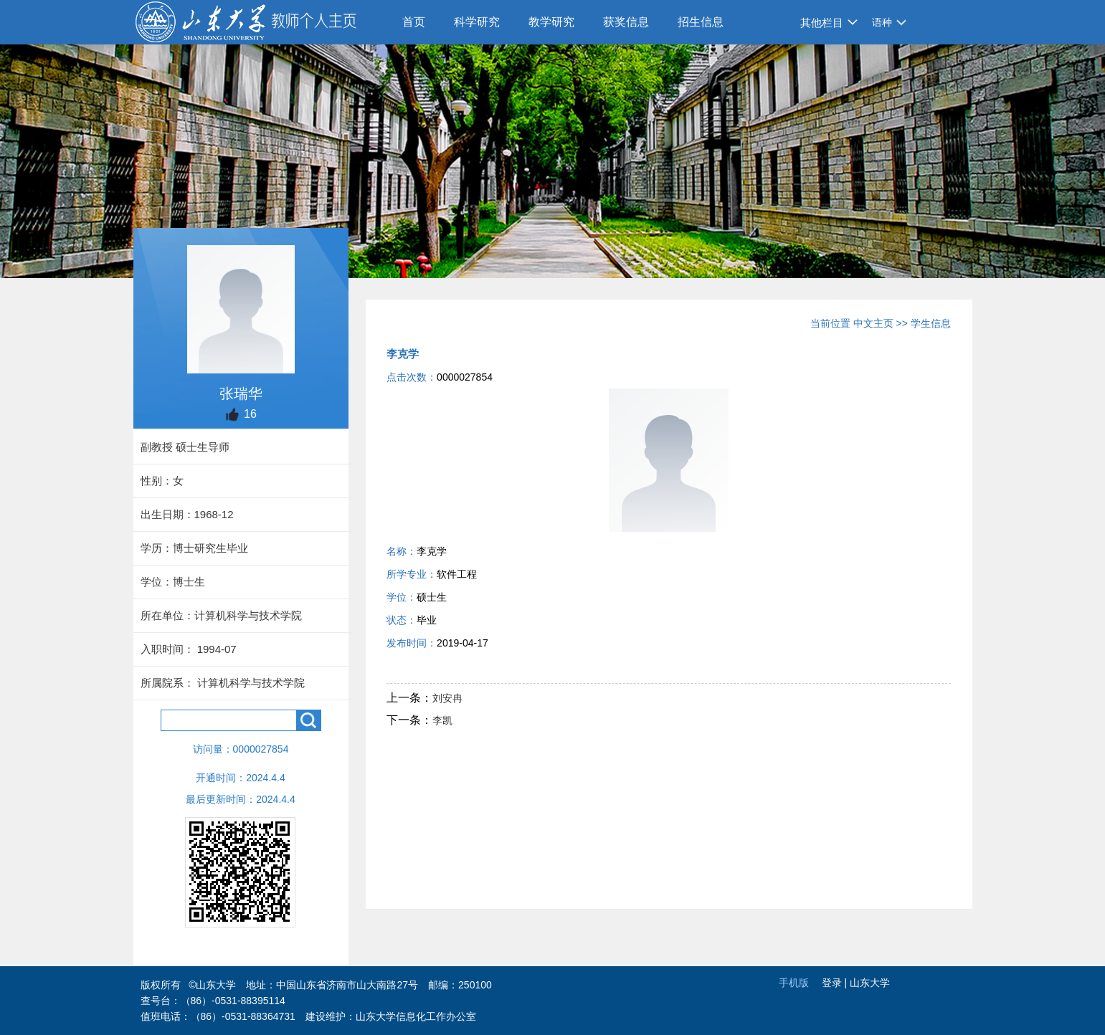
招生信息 (701, 22)
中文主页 (873, 323)
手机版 (794, 982)
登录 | (836, 982)
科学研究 (477, 22)
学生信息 (931, 323)
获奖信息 (626, 22)
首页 (413, 22)
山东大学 (870, 982)
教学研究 (551, 22)
